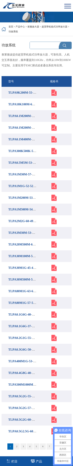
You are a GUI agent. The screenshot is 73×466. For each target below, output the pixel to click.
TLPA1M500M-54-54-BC (25, 209)
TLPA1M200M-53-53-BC (25, 197)
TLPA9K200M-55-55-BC (25, 92)
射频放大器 (33, 26)
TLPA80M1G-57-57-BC (24, 302)
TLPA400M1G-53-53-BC (25, 361)
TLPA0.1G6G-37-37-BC (24, 326)
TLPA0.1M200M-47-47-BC (26, 116)
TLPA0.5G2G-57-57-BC (24, 408)
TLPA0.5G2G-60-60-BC (24, 419)
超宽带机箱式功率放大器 (54, 26)
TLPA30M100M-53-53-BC (26, 256)
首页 (11, 26)
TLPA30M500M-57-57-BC (26, 279)
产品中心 (20, 26)
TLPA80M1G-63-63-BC (24, 291)
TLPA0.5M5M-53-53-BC (24, 162)
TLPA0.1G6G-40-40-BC (24, 314)
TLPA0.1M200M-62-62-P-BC (27, 127)
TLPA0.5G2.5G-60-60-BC (25, 431)
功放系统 (13, 31)
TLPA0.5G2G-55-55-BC (24, 396)
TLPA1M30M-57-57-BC (24, 174)
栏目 (12, 461)
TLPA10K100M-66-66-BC (25, 104)
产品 (36, 461)
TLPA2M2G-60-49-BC (23, 221)
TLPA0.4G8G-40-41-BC (24, 373)
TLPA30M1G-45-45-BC (24, 267)
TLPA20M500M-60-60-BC (26, 244)
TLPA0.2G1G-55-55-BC (24, 337)
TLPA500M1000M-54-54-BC (27, 384)
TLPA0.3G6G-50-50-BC (24, 349)
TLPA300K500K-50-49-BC (26, 151)
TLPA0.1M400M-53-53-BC (26, 139)
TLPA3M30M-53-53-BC (24, 232)
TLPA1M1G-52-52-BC (23, 186)
